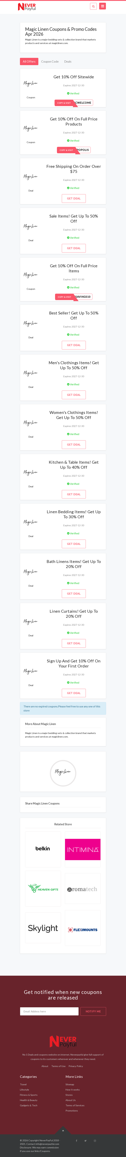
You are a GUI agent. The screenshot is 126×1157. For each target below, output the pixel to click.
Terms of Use (58, 1066)
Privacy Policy (76, 1066)
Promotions (72, 1110)
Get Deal (74, 198)
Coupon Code (50, 61)
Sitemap (70, 1084)
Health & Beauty (28, 1100)
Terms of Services (75, 1105)
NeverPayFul (46, 1140)
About (45, 1066)
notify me (93, 1011)
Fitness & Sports (28, 1094)
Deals (67, 61)
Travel (23, 1084)
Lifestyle (24, 1089)
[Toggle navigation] (102, 6)
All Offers (29, 61)
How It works (73, 1089)
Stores (69, 1094)
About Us (71, 1100)
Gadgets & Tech (28, 1105)
